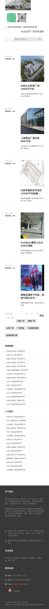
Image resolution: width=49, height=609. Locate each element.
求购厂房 (31, 321)
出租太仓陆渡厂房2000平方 (16, 447)
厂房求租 (20, 328)
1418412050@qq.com (20, 584)
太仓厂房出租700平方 (14, 385)
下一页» (11, 318)
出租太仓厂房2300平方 (14, 439)
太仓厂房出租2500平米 (14, 393)
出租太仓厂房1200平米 (14, 355)
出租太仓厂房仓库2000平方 (16, 417)
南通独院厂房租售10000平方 (16, 458)
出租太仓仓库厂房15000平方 (16, 378)
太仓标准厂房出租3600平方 (16, 374)
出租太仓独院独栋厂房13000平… (18, 370)
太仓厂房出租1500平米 (14, 432)
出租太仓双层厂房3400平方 (16, 351)
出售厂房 (10, 328)
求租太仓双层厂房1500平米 (16, 366)
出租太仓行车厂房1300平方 (16, 455)
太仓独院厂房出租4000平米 (16, 436)
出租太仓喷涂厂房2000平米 (16, 428)
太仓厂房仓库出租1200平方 (16, 404)
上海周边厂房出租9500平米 (16, 389)
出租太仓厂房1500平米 (14, 462)
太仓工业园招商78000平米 (15, 397)
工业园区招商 (32, 328)
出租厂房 (20, 321)
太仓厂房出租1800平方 (14, 451)
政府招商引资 (11, 335)
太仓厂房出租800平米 (14, 443)
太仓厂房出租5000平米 (14, 466)
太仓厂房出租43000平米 (14, 381)
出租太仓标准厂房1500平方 (16, 359)
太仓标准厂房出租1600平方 (16, 424)
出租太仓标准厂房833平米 (15, 400)
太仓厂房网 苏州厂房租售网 (16, 421)
